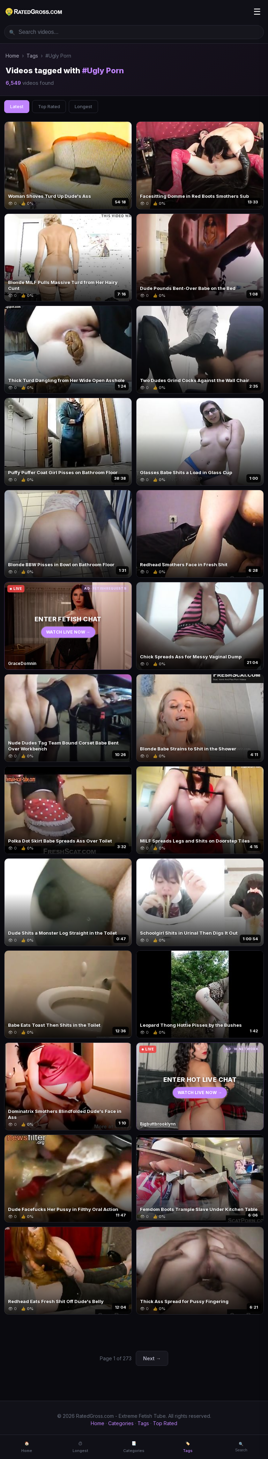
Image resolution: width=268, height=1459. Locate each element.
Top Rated (49, 106)
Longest (83, 106)
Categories (121, 1423)
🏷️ (188, 1447)
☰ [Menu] (257, 11)
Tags (32, 56)
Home (12, 56)
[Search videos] (134, 32)
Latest (16, 106)
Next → (152, 1358)
